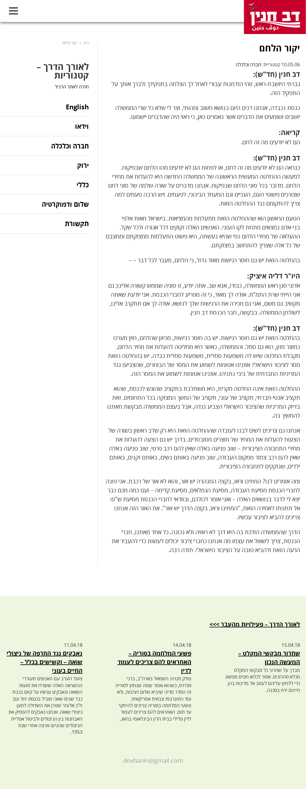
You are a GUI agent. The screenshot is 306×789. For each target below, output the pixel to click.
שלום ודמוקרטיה (65, 204)
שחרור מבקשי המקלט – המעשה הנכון (269, 657)
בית (86, 42)
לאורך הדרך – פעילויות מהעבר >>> (254, 624)
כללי (82, 184)
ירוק (83, 165)
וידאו (82, 126)
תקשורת (77, 223)
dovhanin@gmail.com (153, 760)
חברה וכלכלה (248, 64)
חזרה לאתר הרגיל (72, 86)
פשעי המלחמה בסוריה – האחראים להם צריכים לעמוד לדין (154, 662)
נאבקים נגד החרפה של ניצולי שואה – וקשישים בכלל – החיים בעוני (44, 662)
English (77, 107)
